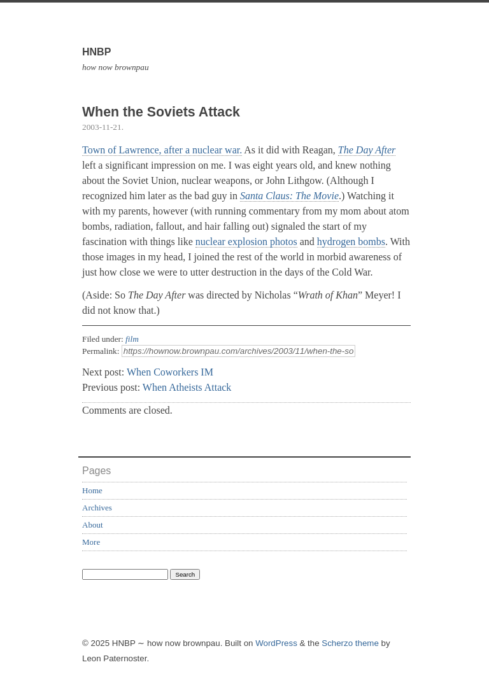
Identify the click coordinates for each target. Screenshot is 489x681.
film (132, 339)
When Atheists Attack (187, 387)
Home (92, 490)
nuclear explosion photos (246, 241)
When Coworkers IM (170, 372)
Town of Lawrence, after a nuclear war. (162, 149)
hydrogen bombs (351, 241)
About (92, 525)
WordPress (276, 643)
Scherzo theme (350, 643)
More (91, 542)
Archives (97, 507)
